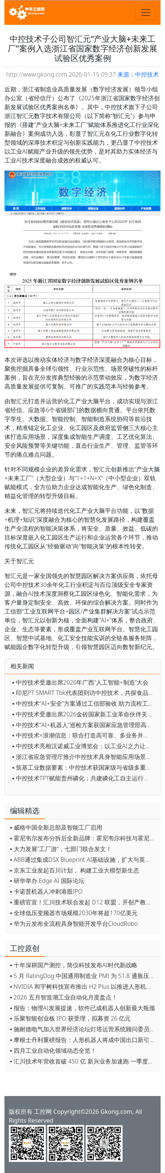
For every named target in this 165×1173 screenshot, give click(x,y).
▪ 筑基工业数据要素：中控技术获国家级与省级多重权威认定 (84, 767)
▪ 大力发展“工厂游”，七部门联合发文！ (61, 849)
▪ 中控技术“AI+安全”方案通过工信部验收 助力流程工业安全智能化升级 (84, 703)
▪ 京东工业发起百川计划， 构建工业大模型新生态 (74, 870)
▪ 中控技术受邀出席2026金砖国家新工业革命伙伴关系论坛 (84, 714)
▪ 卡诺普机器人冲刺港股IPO (46, 891)
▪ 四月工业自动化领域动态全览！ (53, 1050)
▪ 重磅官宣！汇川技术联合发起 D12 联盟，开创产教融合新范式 (83, 902)
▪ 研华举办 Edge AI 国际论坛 (47, 881)
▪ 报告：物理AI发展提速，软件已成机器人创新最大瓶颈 (82, 1008)
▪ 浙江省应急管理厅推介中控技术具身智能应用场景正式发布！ (84, 757)
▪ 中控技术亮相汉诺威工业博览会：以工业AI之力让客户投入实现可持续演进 (84, 746)
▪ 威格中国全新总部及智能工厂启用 (56, 827)
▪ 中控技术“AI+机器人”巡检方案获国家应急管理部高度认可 (84, 725)
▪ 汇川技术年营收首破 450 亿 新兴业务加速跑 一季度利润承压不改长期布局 (83, 1061)
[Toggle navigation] (145, 12)
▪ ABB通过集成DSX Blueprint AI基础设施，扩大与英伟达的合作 (83, 860)
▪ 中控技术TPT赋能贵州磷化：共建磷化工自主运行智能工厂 (84, 778)
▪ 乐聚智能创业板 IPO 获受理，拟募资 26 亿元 (70, 1018)
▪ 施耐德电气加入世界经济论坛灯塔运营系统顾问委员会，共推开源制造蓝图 (83, 1029)
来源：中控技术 (138, 74)
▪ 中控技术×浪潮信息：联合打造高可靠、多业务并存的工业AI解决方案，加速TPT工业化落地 (84, 735)
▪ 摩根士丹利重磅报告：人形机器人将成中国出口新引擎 (82, 1040)
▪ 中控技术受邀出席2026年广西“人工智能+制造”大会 (80, 682)
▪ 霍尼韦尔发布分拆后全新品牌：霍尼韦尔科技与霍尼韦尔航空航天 (83, 838)
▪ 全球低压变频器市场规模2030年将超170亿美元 (74, 913)
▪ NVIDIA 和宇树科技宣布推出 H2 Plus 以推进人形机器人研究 (83, 986)
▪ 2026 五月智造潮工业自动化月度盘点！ (63, 997)
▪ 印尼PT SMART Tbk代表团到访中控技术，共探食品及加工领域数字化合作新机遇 (84, 693)
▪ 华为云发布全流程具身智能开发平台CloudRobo (74, 924)
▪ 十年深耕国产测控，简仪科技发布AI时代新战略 (73, 965)
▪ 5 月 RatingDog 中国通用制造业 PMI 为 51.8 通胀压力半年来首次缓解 (83, 976)
